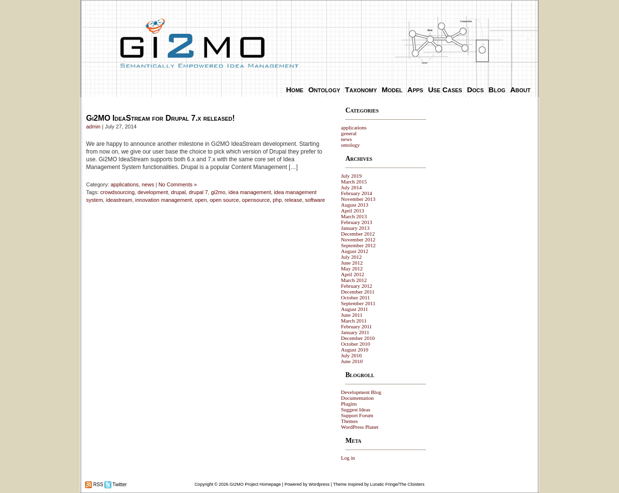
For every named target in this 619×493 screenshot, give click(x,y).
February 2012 (356, 286)
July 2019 (351, 176)
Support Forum (357, 415)
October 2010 (355, 344)
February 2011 (356, 326)
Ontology (324, 89)
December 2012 (358, 234)
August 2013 (354, 205)
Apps (415, 89)
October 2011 (355, 297)
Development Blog (361, 392)
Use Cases (445, 89)
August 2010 (354, 349)
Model (392, 89)
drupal (178, 192)
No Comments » (178, 184)
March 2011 (354, 321)
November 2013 (358, 199)
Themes (349, 421)
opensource (256, 200)
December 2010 (358, 338)
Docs (475, 89)
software (315, 200)
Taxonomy (361, 89)
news (148, 184)
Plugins (349, 404)
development (152, 192)
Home (295, 89)
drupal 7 (198, 192)
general (348, 133)
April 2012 (352, 274)
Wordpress (319, 484)
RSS (97, 484)
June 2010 (352, 361)
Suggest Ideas (355, 409)
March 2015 (354, 181)
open (200, 200)
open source (224, 200)
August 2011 (354, 309)
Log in (348, 458)
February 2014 (356, 193)
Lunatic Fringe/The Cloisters (397, 484)
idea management (249, 192)
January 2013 (355, 228)
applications (125, 184)
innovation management (163, 200)
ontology (350, 145)
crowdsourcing (117, 192)
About (520, 89)
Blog (496, 89)
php (277, 200)
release (293, 200)
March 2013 (354, 216)
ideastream (119, 200)
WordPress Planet (360, 427)
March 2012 (354, 280)
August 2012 (354, 251)
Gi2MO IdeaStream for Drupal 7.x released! (160, 118)
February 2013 (356, 222)
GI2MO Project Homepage (255, 484)
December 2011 (358, 292)
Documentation (357, 398)
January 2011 (355, 332)
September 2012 (358, 245)
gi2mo (218, 192)
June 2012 (352, 263)
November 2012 (358, 239)
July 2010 (351, 355)
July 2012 (351, 257)
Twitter (119, 484)
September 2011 (358, 303)
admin (93, 126)
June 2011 (352, 315)
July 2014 (351, 187)
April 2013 (352, 210)
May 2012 (352, 268)
